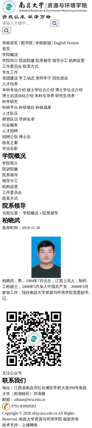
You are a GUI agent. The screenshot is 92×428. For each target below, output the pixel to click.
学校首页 (10, 43)
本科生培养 (44, 96)
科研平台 (10, 107)
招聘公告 (10, 137)
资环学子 (43, 78)
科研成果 (43, 107)
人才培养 (10, 84)
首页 (6, 49)
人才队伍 (10, 113)
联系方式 (31, 66)
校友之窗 (10, 143)
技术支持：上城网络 (20, 425)
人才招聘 (10, 131)
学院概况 (10, 55)
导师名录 (27, 119)
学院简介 (10, 60)
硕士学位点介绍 (40, 90)
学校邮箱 (43, 43)
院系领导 (43, 60)
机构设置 (77, 60)
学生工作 (10, 72)
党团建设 (10, 78)
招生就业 (60, 78)
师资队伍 (10, 119)
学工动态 (27, 78)
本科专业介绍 (14, 90)
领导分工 (60, 60)
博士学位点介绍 (69, 90)
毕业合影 (10, 148)
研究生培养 (65, 96)
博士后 (25, 137)
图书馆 (27, 43)
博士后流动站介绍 (18, 96)
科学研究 (10, 101)
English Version (66, 43)
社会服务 (10, 125)
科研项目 (27, 107)
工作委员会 (12, 66)
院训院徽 (27, 60)
